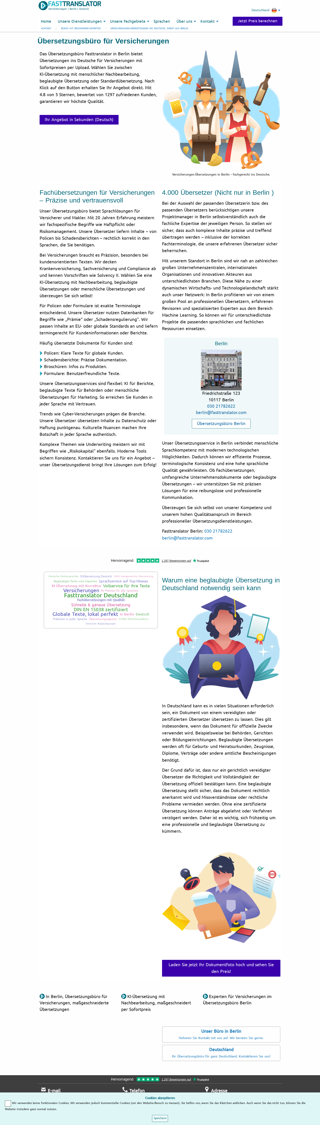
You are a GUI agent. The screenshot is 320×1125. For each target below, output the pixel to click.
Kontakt (46, 28)
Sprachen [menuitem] (162, 21)
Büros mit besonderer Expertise (81, 28)
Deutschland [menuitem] (264, 10)
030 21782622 (221, 406)
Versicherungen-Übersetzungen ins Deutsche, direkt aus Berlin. (149, 28)
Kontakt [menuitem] (207, 21)
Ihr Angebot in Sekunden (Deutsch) (79, 119)
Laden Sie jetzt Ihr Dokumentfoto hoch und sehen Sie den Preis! (221, 968)
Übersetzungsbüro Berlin (221, 423)
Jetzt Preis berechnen (257, 21)
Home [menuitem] (46, 21)
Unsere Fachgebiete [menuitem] (128, 21)
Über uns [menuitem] (184, 21)
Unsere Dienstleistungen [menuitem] (80, 21)
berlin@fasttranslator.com (221, 412)
